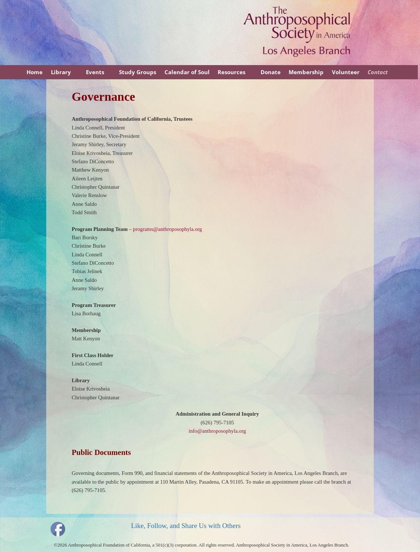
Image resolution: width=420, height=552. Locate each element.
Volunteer (346, 72)
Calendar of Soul (187, 72)
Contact (378, 72)
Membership (306, 72)
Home (35, 72)
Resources (231, 72)
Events (95, 72)
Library (61, 72)
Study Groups (137, 72)
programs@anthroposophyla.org (167, 229)
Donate (271, 72)
